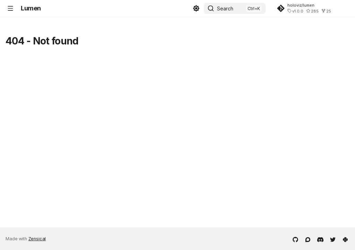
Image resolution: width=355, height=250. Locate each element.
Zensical (37, 238)
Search (225, 8)
